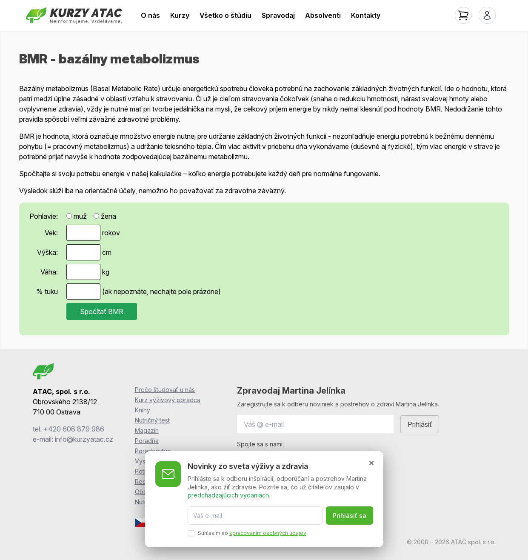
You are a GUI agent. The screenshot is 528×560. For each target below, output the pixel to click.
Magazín (147, 430)
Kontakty (365, 15)
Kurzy (179, 15)
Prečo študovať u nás (165, 389)
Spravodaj (278, 15)
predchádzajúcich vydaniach (228, 495)
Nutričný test (152, 420)
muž (76, 216)
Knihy (142, 410)
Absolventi (323, 15)
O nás (150, 15)
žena (105, 216)
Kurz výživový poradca (167, 399)
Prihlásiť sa (349, 515)
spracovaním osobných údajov (267, 533)
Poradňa (147, 440)
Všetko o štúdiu (225, 15)
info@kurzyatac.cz (84, 439)
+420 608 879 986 (73, 429)
